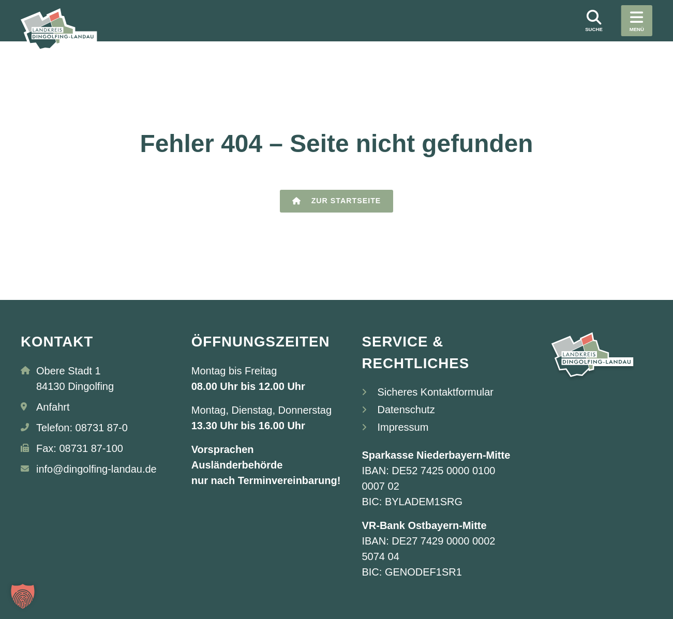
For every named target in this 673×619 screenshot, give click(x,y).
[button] (23, 596)
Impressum (402, 427)
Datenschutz (406, 409)
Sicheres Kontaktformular (435, 392)
